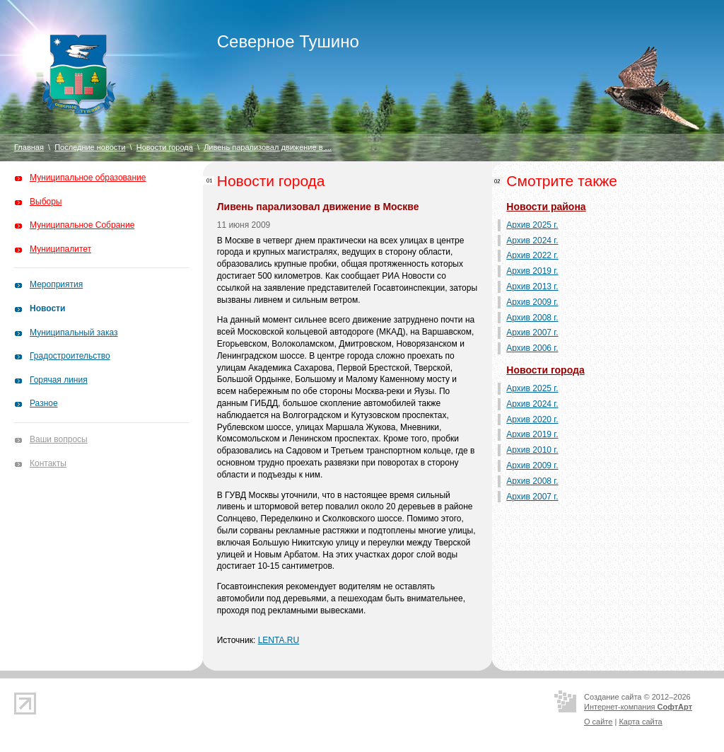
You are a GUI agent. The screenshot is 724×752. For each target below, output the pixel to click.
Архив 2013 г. (532, 286)
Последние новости (89, 147)
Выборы (46, 202)
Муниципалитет (60, 249)
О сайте (598, 721)
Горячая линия (59, 380)
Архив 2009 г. (532, 302)
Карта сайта (640, 721)
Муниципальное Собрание (82, 225)
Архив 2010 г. (532, 450)
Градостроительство (70, 356)
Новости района (545, 206)
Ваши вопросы (59, 439)
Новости (47, 308)
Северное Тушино (288, 41)
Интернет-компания (638, 706)
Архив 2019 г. (532, 271)
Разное (44, 403)
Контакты (48, 463)
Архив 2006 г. (532, 348)
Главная (29, 147)
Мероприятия (56, 284)
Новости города (164, 147)
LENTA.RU (278, 640)
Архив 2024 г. (532, 240)
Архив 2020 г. (532, 419)
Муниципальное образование (88, 178)
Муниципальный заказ (73, 332)
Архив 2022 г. (532, 255)
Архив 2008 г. (532, 318)
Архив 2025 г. (532, 225)
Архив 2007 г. (532, 332)
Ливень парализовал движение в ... (268, 147)
